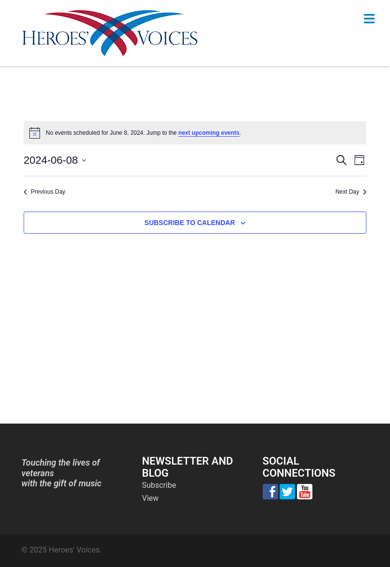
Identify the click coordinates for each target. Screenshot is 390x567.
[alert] (195, 132)
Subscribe (159, 485)
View (150, 498)
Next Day (351, 191)
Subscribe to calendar (190, 223)
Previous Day (44, 191)
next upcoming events (209, 132)
